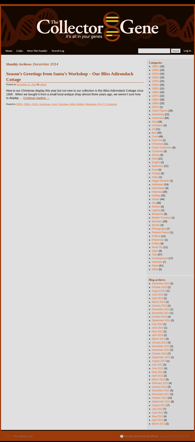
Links (19, 50)
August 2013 (159, 361)
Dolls (72, 104)
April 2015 (157, 298)
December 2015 (161, 283)
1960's (155, 92)
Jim (154, 203)
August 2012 (159, 405)
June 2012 (158, 412)
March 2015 (158, 302)
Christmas (63, 104)
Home (9, 50)
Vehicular (157, 262)
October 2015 (159, 287)
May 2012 (157, 416)
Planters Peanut (161, 232)
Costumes (157, 151)
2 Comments (110, 104)
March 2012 (158, 423)
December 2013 (161, 346)
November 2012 (161, 394)
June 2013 (158, 368)
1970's (155, 96)
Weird (155, 265)
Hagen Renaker (160, 180)
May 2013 (157, 372)
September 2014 (161, 320)
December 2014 (161, 309)
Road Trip (157, 247)
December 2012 (161, 390)
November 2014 (161, 313)
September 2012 (161, 401)
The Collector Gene (23, 436)
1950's (155, 88)
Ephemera (157, 166)
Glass (155, 177)
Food (155, 169)
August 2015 (159, 290)
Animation (157, 125)
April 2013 (157, 375)
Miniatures (91, 104)
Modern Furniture (161, 217)
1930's (155, 81)
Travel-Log (58, 50)
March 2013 (158, 379)
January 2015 (159, 305)
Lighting (156, 210)
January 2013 (159, 386)
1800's (19, 104)
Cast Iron (157, 140)
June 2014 (158, 327)
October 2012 (159, 397)
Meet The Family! (37, 50)
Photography (159, 228)
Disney (156, 155)
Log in (187, 50)
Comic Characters (162, 147)
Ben (154, 132)
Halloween (158, 184)
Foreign (156, 173)
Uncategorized (160, 258)
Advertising (158, 114)
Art (153, 129)
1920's (155, 77)
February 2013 (160, 383)
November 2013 (161, 350)
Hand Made (158, 188)
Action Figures (160, 110)
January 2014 (159, 342)
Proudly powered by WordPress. (141, 436)
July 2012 (157, 409)
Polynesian (158, 239)
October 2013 (159, 353)
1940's (155, 84)
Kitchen (156, 206)
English (156, 162)
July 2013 (157, 364)
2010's (155, 107)
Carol (54, 104)
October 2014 (159, 316)
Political (156, 236)
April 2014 (157, 335)
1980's (155, 99)
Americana (44, 104)
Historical (157, 191)
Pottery (156, 243)
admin (43, 84)
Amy (154, 121)
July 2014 (157, 324)
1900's (27, 104)
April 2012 (157, 420)
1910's (34, 104)
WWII (155, 269)
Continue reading (36, 98)
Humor (155, 199)
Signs (155, 250)
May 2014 (157, 331)
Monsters (157, 221)
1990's (155, 103)
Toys (100, 104)
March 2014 (158, 338)
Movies (156, 225)
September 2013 (161, 357)
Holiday (80, 104)
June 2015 (158, 294)
